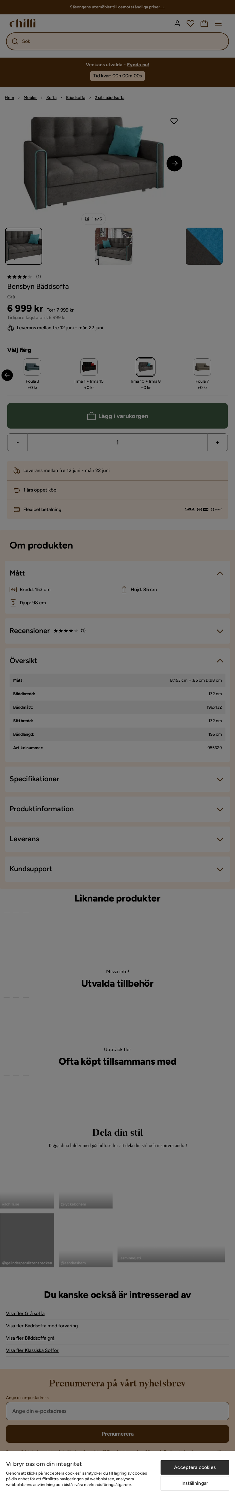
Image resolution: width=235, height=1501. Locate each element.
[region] (117, 1476)
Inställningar (194, 1483)
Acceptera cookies (195, 1467)
